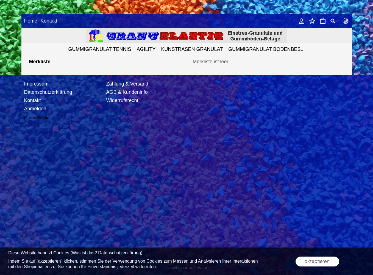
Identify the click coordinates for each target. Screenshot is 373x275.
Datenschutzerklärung (48, 87)
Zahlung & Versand (127, 78)
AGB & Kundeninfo (127, 87)
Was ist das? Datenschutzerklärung (106, 253)
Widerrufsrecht (122, 95)
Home (30, 21)
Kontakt (48, 21)
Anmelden (35, 103)
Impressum (36, 78)
